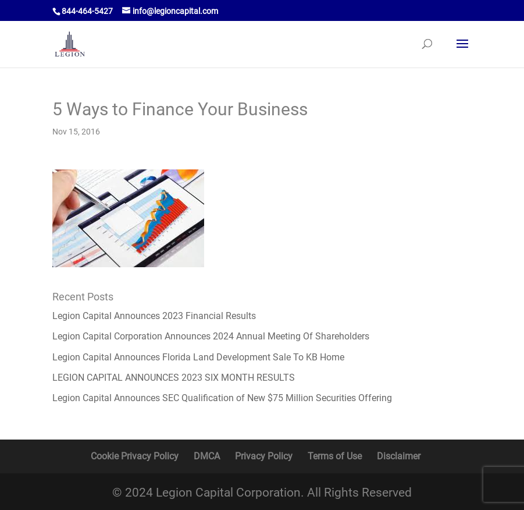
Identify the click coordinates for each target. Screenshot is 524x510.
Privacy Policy (264, 456)
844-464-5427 (87, 11)
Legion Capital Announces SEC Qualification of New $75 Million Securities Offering (222, 397)
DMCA (207, 456)
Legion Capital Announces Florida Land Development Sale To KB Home (198, 357)
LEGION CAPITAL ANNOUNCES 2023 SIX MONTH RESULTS (173, 377)
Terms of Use (335, 456)
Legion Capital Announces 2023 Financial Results (154, 315)
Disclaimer (398, 456)
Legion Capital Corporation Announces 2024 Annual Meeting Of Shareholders (210, 336)
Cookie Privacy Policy (135, 456)
